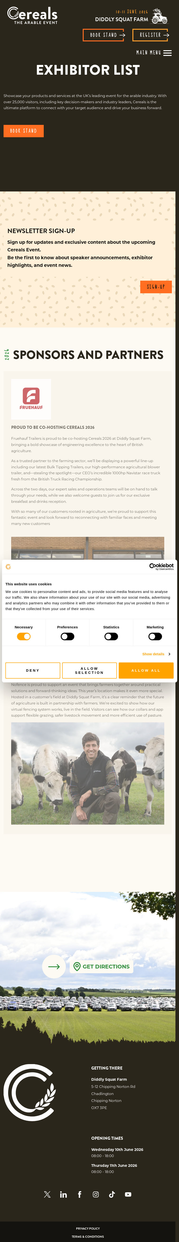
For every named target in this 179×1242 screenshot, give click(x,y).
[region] (87, 70)
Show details (153, 654)
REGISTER (154, 35)
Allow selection (89, 670)
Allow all (146, 670)
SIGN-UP (156, 287)
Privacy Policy (88, 1229)
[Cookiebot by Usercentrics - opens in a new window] (153, 566)
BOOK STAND (107, 35)
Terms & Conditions (88, 1237)
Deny (33, 670)
